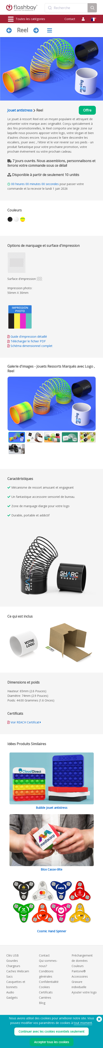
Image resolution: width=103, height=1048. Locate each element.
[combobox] (66, 7)
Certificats (46, 992)
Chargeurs (13, 966)
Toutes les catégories (26, 19)
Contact (69, 19)
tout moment (83, 1035)
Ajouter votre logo (84, 992)
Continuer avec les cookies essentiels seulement (51, 1043)
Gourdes (12, 961)
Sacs (9, 976)
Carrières (45, 998)
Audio (10, 992)
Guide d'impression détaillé (29, 337)
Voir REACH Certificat (25, 722)
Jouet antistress (19, 110)
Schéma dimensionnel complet (31, 346)
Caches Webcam (17, 971)
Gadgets (12, 998)
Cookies (44, 987)
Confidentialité (49, 982)
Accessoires (80, 976)
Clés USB (12, 955)
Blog (42, 1003)
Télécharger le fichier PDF (26, 341)
